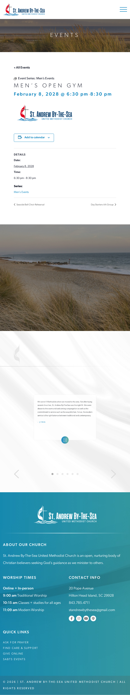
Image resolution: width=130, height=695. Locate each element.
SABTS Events (14, 659)
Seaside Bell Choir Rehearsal (30, 205)
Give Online (13, 653)
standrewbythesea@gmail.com (92, 610)
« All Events (22, 67)
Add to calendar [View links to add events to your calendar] (34, 137)
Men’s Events (21, 192)
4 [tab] (68, 474)
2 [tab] (58, 474)
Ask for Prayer (16, 642)
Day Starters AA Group (102, 205)
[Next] (113, 474)
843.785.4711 (79, 603)
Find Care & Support (20, 648)
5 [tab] (73, 474)
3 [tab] (63, 474)
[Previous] (16, 474)
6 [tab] (78, 474)
